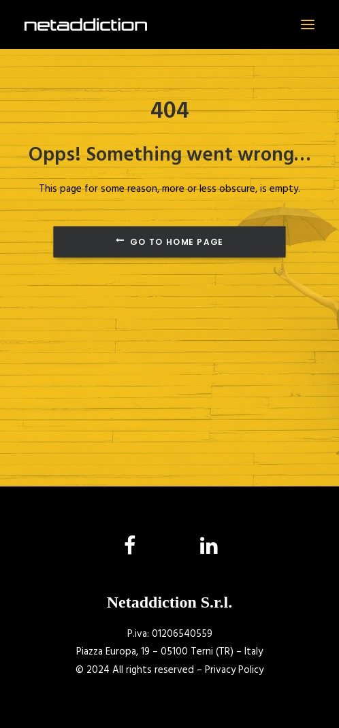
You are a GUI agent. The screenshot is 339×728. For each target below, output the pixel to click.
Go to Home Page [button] (169, 242)
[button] (307, 24)
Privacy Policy (234, 670)
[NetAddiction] (86, 24)
